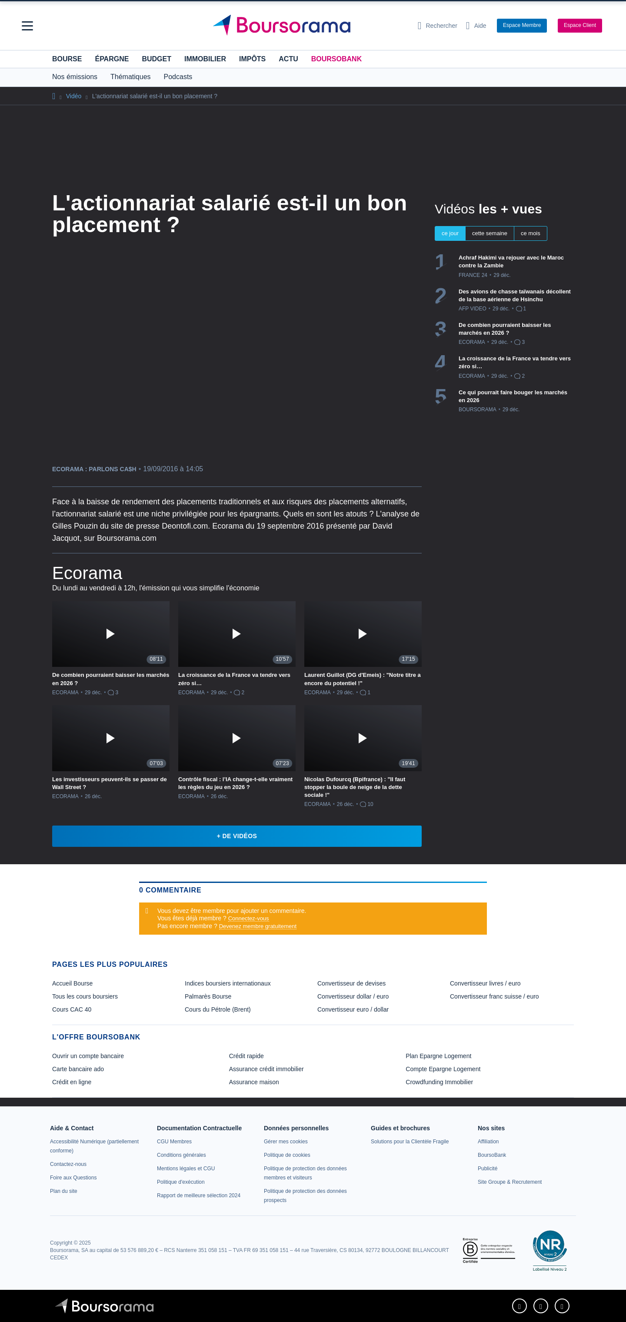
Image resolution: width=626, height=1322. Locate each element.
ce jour (450, 233)
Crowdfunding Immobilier (439, 1082)
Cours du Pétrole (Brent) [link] (218, 1009)
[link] (68, 1164)
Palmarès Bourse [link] (208, 996)
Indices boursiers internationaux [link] (228, 983)
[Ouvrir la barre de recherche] (437, 25)
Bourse (67, 59)
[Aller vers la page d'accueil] (309, 25)
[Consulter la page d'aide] (476, 25)
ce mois (530, 233)
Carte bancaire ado (78, 1069)
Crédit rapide (246, 1055)
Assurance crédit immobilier (266, 1069)
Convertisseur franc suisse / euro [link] (494, 996)
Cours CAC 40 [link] (71, 1009)
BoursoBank (336, 59)
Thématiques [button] (130, 76)
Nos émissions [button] (74, 76)
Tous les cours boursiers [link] (85, 996)
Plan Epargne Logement (438, 1055)
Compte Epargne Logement (443, 1069)
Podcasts (178, 76)
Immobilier (205, 59)
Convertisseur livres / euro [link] (485, 983)
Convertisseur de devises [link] (351, 983)
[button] (27, 26)
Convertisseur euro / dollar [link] (353, 1009)
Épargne (112, 59)
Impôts (252, 59)
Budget (156, 59)
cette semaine (489, 233)
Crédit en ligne (71, 1082)
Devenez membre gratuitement (257, 926)
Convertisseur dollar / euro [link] (353, 996)
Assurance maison (254, 1082)
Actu (288, 59)
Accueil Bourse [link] (72, 983)
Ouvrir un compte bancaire (88, 1055)
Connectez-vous (248, 918)
